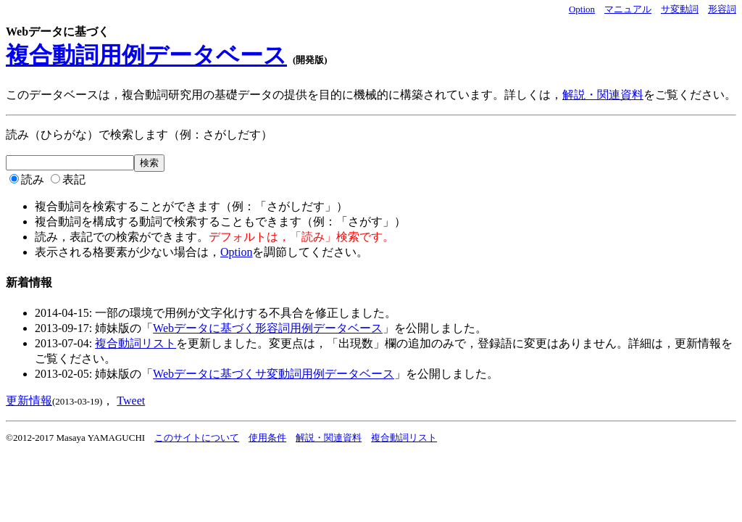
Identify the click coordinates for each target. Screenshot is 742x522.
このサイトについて (196, 437)
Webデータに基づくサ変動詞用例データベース (273, 374)
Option (582, 9)
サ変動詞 (680, 9)
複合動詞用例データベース (146, 55)
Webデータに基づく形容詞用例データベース (268, 328)
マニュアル (627, 9)
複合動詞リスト (135, 343)
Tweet (131, 400)
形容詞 (722, 9)
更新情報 (29, 400)
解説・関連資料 (602, 94)
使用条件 (267, 437)
